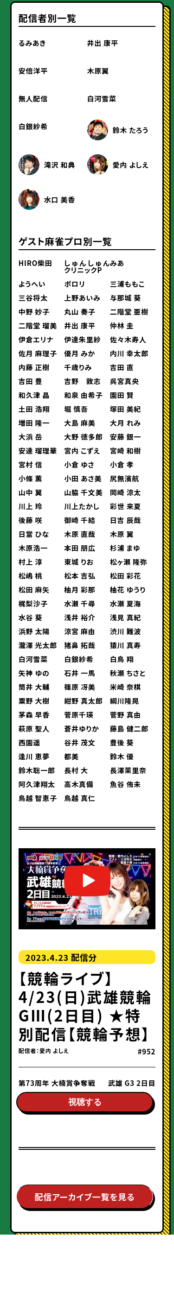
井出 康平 (102, 43)
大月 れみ (125, 422)
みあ (117, 262)
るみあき (32, 43)
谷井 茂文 (79, 742)
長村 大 (76, 770)
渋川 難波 (125, 631)
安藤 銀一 (125, 436)
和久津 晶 (34, 394)
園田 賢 (122, 394)
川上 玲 (31, 506)
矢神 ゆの (34, 672)
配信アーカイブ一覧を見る (85, 1201)
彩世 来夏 (125, 506)
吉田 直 (122, 367)
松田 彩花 (125, 575)
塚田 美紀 (125, 408)
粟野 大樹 (34, 700)
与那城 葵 (125, 297)
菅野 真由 (125, 714)
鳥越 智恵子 (38, 798)
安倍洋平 (33, 71)
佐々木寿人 (128, 339)
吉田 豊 (31, 381)
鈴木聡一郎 (37, 770)
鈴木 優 (122, 756)
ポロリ (74, 283)
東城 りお (79, 561)
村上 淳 (31, 561)
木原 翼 (122, 533)
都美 (71, 756)
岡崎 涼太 (125, 492)
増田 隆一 (34, 422)
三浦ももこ (127, 283)
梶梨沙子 (33, 603)
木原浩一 (33, 547)
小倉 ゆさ (79, 464)
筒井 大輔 (34, 686)
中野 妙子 (34, 311)
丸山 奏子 (79, 311)
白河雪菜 (101, 98)
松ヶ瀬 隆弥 (129, 561)
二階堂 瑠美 (38, 325)
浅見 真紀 (125, 617)
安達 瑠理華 (38, 450)
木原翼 (98, 71)
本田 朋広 (79, 547)
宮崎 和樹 (125, 450)
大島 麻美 (79, 422)
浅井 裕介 (79, 617)
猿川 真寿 (125, 645)
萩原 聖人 (34, 728)
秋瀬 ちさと (128, 672)
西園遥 (29, 742)
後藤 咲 (31, 520)
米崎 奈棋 (125, 686)
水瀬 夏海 (125, 603)
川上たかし (81, 506)
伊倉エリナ (36, 339)
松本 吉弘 (79, 575)
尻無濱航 (124, 478)
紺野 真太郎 (83, 700)
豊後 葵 (122, 742)
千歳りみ (78, 367)
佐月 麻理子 (38, 353)
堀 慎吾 (76, 408)
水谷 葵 (31, 617)
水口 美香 (59, 199)
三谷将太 (33, 297)
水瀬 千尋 (79, 603)
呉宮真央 (124, 381)
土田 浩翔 (34, 408)
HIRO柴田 (35, 262)
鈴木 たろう (131, 130)
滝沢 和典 (59, 165)
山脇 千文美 (83, 492)
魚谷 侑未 (125, 784)
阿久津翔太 (37, 784)
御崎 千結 (79, 520)
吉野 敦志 (82, 381)
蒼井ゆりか (81, 728)
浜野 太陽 (34, 631)
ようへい (32, 283)
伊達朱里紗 (82, 339)
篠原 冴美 (79, 686)
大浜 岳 (31, 436)
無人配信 (33, 98)
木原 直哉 (79, 533)
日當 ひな (34, 533)
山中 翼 (31, 492)
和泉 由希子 (83, 394)
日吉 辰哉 (125, 520)
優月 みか (79, 353)
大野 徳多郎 (83, 436)
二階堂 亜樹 (129, 311)
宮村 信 (31, 464)
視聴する (85, 1104)
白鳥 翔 (122, 659)
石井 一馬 (79, 672)
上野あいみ (82, 297)
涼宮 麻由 (79, 631)
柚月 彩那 (79, 589)
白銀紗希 (33, 126)
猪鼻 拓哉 (79, 645)
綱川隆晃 (124, 700)
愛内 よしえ (131, 165)
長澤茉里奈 (128, 770)
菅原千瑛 (78, 714)
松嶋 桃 (31, 575)
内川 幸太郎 (129, 353)
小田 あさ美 (83, 478)
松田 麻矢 (34, 589)
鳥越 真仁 (79, 798)
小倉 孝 (122, 464)
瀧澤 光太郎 (38, 645)
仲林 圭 (122, 325)
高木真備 (78, 784)
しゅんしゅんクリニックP (87, 266)
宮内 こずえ (82, 450)
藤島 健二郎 (129, 728)
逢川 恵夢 (34, 756)
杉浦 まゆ (125, 547)
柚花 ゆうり (128, 589)
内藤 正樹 (34, 367)
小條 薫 (31, 478)
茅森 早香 (34, 714)
